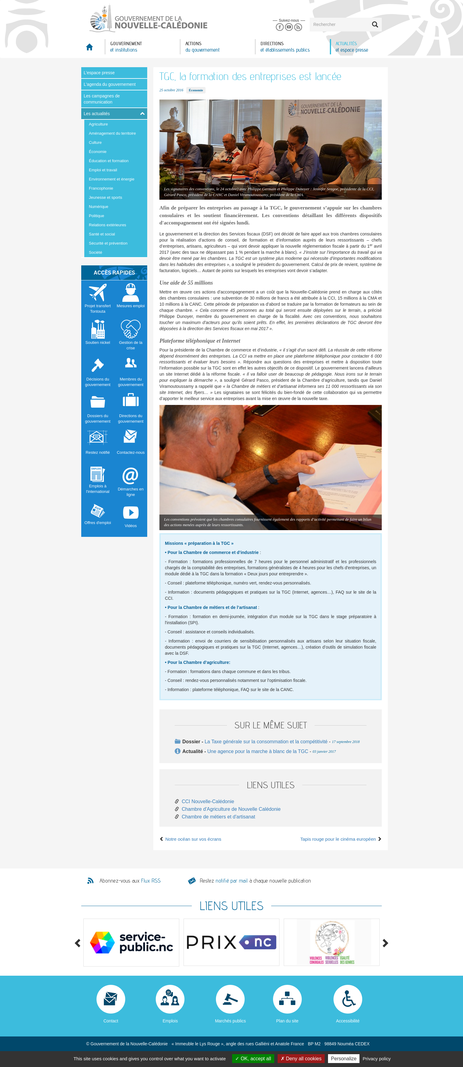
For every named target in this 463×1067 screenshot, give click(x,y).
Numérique (98, 206)
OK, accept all (253, 1058)
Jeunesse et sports (105, 197)
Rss (298, 27)
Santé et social (102, 234)
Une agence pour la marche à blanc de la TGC (257, 751)
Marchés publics (230, 1020)
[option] (131, 943)
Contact (111, 1020)
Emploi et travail (103, 170)
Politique (96, 215)
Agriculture (98, 124)
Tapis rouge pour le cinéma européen (341, 839)
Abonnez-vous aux (130, 881)
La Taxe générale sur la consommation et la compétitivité (266, 741)
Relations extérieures (107, 225)
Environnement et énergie (111, 179)
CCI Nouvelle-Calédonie (208, 801)
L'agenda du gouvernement (110, 84)
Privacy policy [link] (377, 1058)
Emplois (170, 1020)
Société (95, 252)
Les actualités (97, 113)
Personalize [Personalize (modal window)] (344, 1058)
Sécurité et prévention (108, 243)
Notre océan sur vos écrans (190, 839)
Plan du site (287, 1020)
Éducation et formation (109, 160)
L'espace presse (99, 72)
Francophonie (101, 188)
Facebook (279, 27)
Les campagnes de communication (102, 98)
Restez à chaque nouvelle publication (255, 880)
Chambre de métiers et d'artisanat (218, 816)
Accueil (92, 48)
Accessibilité (347, 1020)
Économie (98, 151)
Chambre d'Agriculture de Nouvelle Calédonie (231, 809)
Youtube (289, 27)
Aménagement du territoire (112, 133)
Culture (95, 142)
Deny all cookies (301, 1058)
